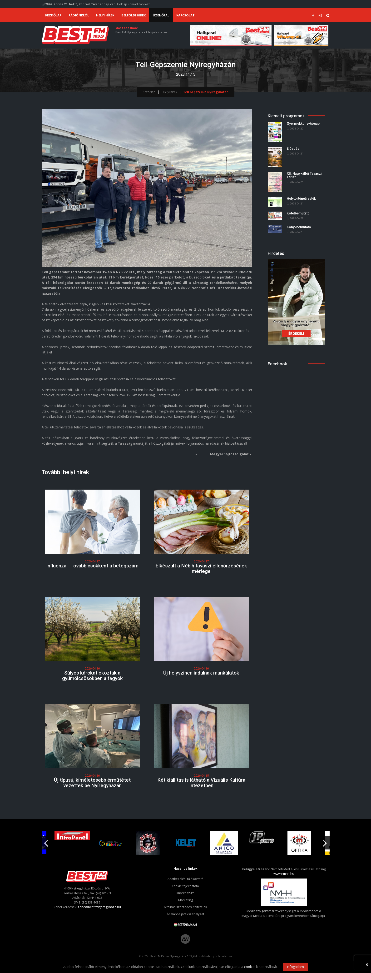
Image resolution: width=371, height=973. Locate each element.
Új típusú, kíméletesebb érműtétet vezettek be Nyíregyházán (92, 782)
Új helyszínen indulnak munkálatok (201, 673)
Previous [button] (46, 841)
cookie (249, 966)
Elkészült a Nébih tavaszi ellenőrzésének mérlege (201, 568)
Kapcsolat (185, 15)
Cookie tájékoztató (185, 886)
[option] (148, 843)
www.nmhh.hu (283, 873)
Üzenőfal (161, 15)
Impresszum (185, 893)
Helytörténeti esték (301, 198)
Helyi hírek (105, 15)
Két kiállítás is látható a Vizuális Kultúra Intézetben (201, 782)
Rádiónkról (79, 15)
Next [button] (325, 841)
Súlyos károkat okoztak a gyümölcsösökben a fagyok (92, 675)
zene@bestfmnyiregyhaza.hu (99, 907)
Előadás (293, 148)
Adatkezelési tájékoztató (185, 879)
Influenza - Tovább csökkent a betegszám (92, 566)
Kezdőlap (53, 15)
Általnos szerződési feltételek (185, 907)
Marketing (185, 900)
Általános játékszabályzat (185, 914)
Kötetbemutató (298, 213)
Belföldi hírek (133, 15)
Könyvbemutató (299, 227)
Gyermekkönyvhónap (303, 123)
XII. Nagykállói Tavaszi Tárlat (304, 175)
